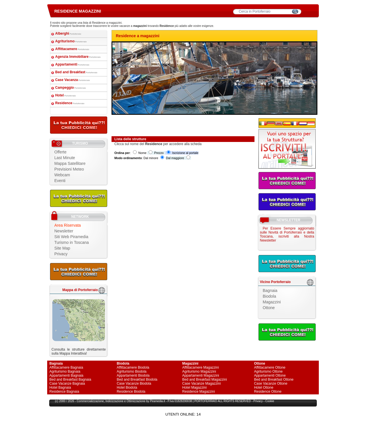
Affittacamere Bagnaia (66, 367)
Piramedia (156, 401)
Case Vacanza (72, 80)
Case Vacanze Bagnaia (67, 384)
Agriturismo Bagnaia (64, 371)
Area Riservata (67, 225)
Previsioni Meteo (69, 169)
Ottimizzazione (136, 401)
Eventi (59, 180)
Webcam (62, 175)
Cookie (269, 401)
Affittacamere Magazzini (200, 367)
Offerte (60, 152)
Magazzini (272, 302)
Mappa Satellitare (69, 163)
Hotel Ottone (263, 388)
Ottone (269, 307)
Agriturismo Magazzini (199, 371)
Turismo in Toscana (71, 242)
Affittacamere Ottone (269, 367)
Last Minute (64, 157)
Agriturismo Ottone (268, 371)
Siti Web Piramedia (71, 236)
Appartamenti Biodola (133, 375)
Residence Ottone (267, 392)
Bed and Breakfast (76, 72)
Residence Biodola (131, 392)
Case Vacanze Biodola (134, 384)
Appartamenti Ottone (270, 375)
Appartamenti (72, 64)
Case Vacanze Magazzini (201, 384)
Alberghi (68, 33)
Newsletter (63, 231)
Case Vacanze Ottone (270, 384)
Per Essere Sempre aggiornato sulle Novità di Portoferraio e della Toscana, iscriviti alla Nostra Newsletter (287, 234)
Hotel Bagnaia (60, 388)
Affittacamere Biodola (133, 367)
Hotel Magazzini (194, 388)
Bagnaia (270, 290)
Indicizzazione (115, 401)
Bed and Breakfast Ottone (273, 379)
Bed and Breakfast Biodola (137, 379)
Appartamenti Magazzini (200, 375)
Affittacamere (72, 49)
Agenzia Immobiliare (78, 57)
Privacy (60, 254)
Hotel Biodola (127, 388)
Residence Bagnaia (64, 392)
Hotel (65, 95)
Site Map (62, 248)
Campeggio (70, 88)
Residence (69, 103)
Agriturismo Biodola (131, 371)
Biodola (269, 296)
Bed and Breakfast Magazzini (204, 379)
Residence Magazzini (198, 392)
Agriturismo (71, 41)
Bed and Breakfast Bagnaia (70, 379)
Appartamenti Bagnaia (66, 375)
